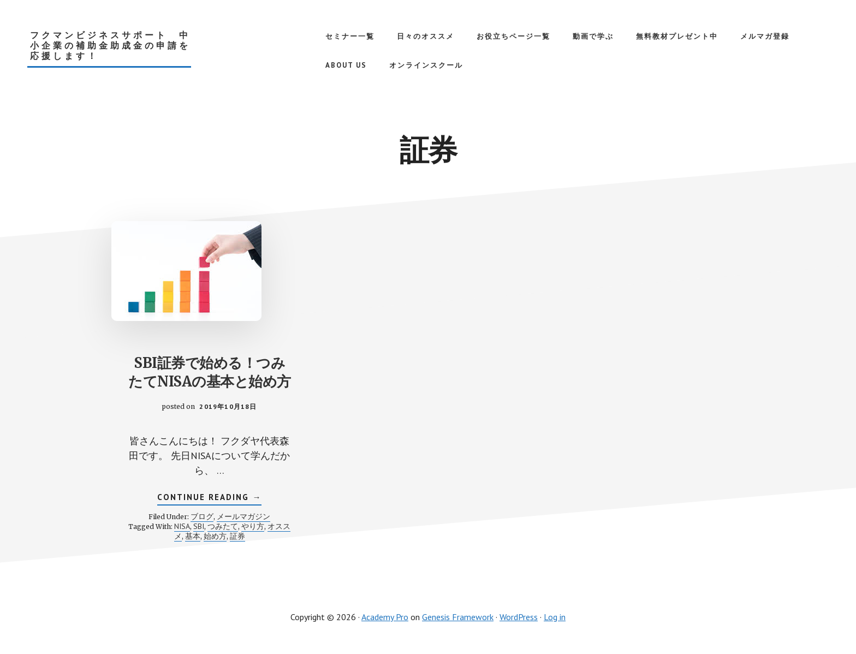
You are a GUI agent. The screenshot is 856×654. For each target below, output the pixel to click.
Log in (555, 616)
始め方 (215, 536)
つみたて (222, 526)
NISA (182, 526)
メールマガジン (243, 516)
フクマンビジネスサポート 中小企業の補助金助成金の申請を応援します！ (110, 45)
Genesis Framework (458, 616)
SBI (198, 526)
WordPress (519, 616)
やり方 (252, 526)
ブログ (202, 516)
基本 (192, 536)
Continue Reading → (209, 498)
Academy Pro (384, 616)
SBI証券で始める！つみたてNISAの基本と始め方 (209, 372)
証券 (237, 536)
